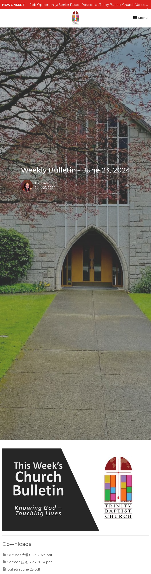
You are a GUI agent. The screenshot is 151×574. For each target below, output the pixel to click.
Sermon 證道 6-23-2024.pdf (27, 561)
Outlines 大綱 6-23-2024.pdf (27, 554)
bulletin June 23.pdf (21, 569)
